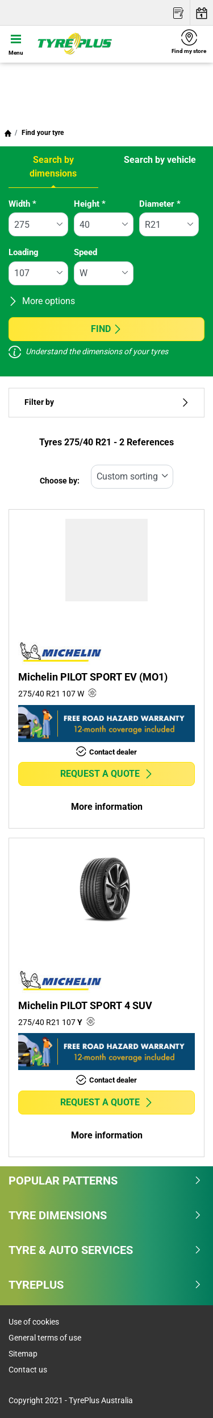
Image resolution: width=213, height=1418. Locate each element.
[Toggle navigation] (16, 44)
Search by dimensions (53, 166)
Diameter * (160, 204)
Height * (90, 204)
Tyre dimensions (105, 1215)
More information (107, 806)
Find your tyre (42, 133)
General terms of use (45, 1337)
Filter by (106, 402)
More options (42, 301)
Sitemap (23, 1353)
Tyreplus (105, 1284)
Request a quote (106, 773)
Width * (22, 204)
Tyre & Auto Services (105, 1250)
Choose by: (60, 481)
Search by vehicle (160, 159)
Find (106, 328)
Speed (85, 252)
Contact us (28, 1369)
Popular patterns (105, 1180)
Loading (24, 252)
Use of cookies (34, 1321)
